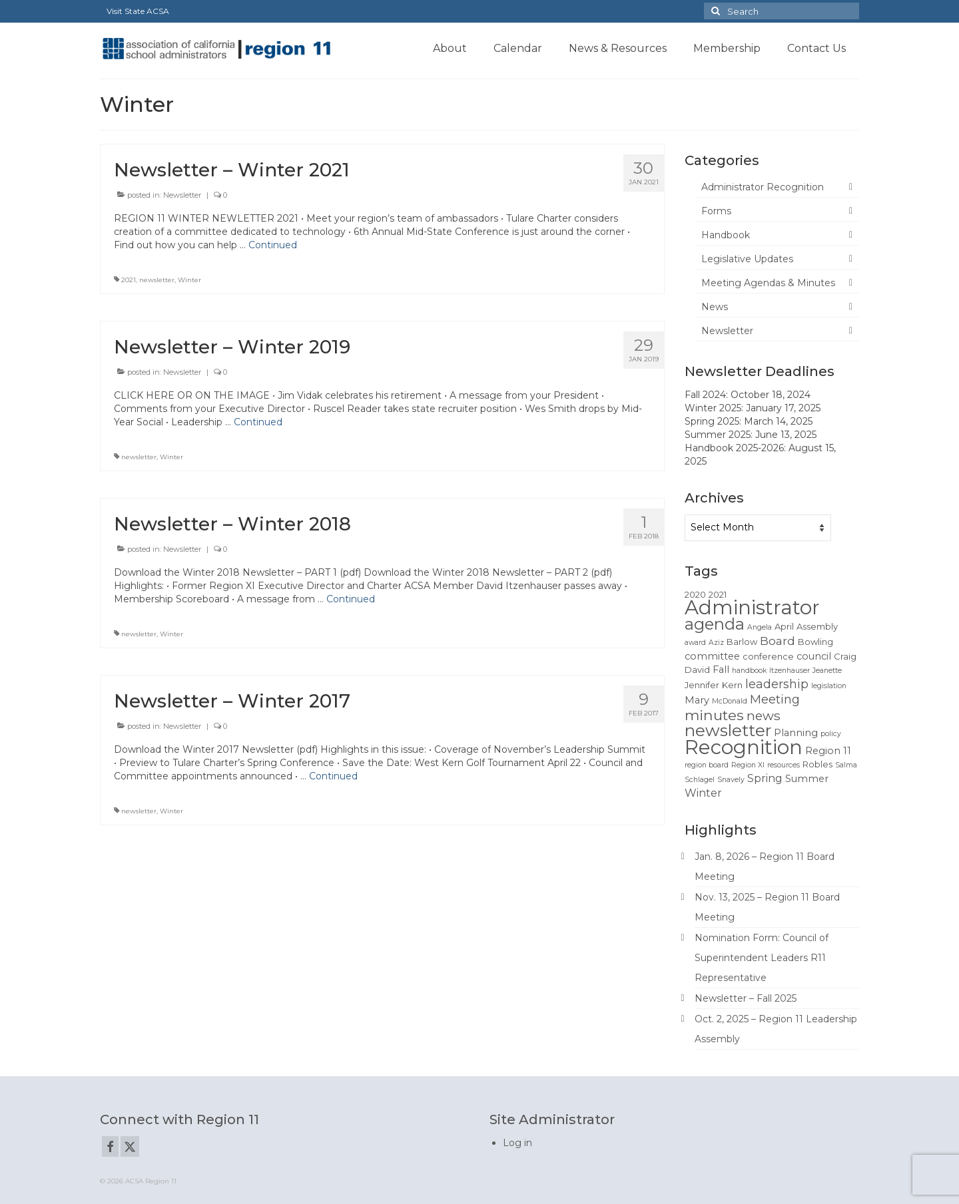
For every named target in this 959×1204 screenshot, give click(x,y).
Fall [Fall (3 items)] (721, 670)
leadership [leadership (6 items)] (776, 684)
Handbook (725, 235)
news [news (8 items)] (764, 715)
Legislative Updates (747, 259)
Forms (716, 211)
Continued (272, 245)
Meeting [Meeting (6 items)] (775, 699)
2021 (128, 280)
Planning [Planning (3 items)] (796, 733)
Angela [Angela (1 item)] (759, 627)
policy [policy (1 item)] (830, 733)
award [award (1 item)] (695, 642)
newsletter (156, 280)
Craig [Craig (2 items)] (845, 656)
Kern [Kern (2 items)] (732, 685)
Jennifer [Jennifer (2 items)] (702, 685)
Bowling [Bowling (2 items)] (815, 641)
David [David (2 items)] (697, 669)
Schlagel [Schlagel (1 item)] (700, 779)
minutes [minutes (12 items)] (714, 714)
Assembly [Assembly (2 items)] (817, 626)
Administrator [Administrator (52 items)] (752, 607)
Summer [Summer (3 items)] (806, 779)
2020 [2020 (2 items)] (695, 594)
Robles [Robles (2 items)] (817, 764)
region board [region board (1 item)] (707, 765)
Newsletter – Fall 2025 (746, 998)
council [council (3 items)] (814, 656)
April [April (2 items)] (784, 626)
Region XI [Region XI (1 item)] (748, 765)
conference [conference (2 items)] (768, 656)
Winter (189, 280)
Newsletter (182, 195)
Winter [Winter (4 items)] (703, 793)
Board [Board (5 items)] (777, 641)
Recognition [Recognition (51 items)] (743, 747)
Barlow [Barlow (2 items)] (742, 641)
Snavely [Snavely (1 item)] (731, 779)
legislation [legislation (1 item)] (828, 686)
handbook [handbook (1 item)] (749, 670)
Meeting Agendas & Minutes (768, 283)
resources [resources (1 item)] (783, 765)
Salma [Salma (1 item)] (846, 765)
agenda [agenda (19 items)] (715, 624)
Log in (517, 1143)
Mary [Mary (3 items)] (697, 700)
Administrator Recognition (762, 187)
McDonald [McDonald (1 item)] (729, 701)
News (714, 307)
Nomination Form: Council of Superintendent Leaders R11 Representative (761, 958)
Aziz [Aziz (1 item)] (716, 642)
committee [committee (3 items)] (712, 656)
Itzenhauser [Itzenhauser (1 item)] (789, 670)
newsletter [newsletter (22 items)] (728, 730)
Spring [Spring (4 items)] (765, 778)
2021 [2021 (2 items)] (718, 594)
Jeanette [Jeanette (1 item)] (827, 670)
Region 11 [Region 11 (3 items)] (828, 751)
